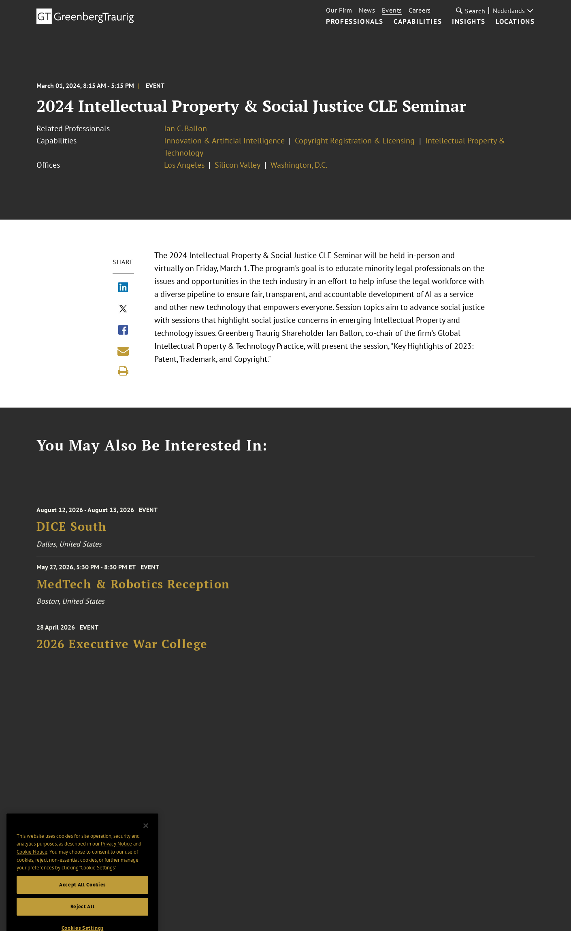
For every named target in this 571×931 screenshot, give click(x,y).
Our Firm (339, 10)
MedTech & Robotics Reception (133, 587)
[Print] (123, 370)
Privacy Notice (116, 852)
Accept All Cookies (82, 893)
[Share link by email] (123, 351)
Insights (469, 22)
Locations (515, 22)
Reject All (82, 915)
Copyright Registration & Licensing (356, 140)
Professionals (355, 22)
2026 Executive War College (122, 648)
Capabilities (418, 22)
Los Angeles (184, 165)
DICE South (71, 531)
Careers (420, 10)
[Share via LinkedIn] (123, 288)
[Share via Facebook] (123, 330)
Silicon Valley (237, 165)
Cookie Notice (32, 860)
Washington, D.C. (299, 165)
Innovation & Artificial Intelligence (224, 140)
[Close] (145, 834)
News (367, 10)
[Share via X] (123, 309)
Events (392, 10)
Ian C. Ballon (185, 128)
